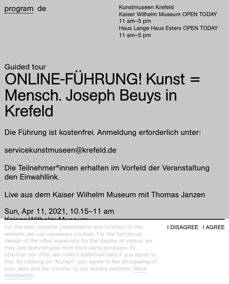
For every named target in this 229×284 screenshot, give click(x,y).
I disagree (182, 227)
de (41, 8)
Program (18, 8)
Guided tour (25, 67)
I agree (214, 227)
